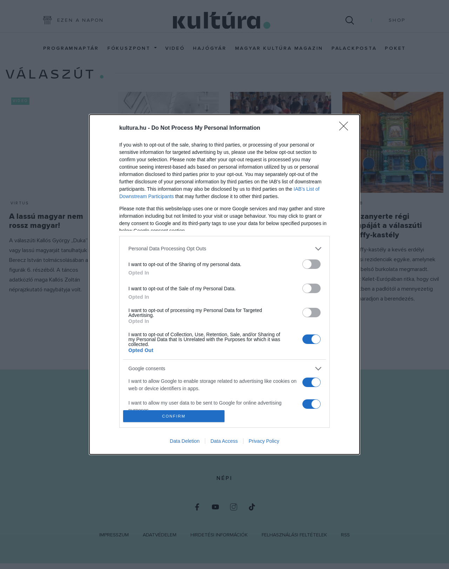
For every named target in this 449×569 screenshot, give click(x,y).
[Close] (346, 128)
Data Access (224, 441)
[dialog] (224, 285)
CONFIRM (174, 416)
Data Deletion (185, 441)
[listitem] (224, 248)
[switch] (311, 264)
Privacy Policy (264, 441)
